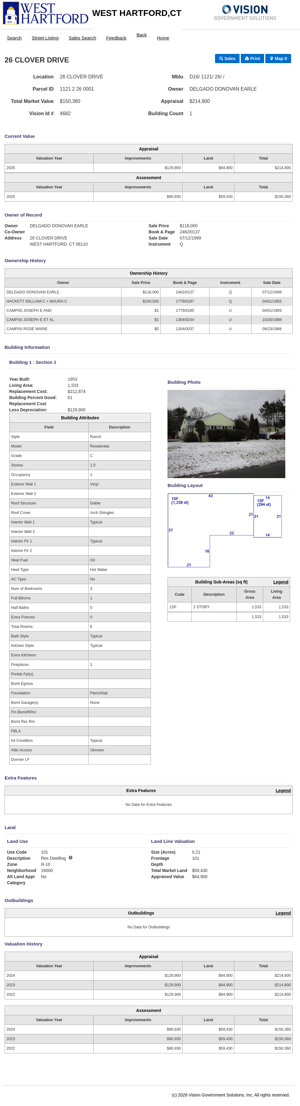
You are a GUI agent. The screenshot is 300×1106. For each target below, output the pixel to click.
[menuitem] (14, 36)
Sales (227, 58)
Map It (278, 58)
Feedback (116, 37)
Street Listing (45, 37)
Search (14, 37)
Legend (280, 581)
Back (142, 34)
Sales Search (82, 37)
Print (252, 58)
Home (163, 37)
